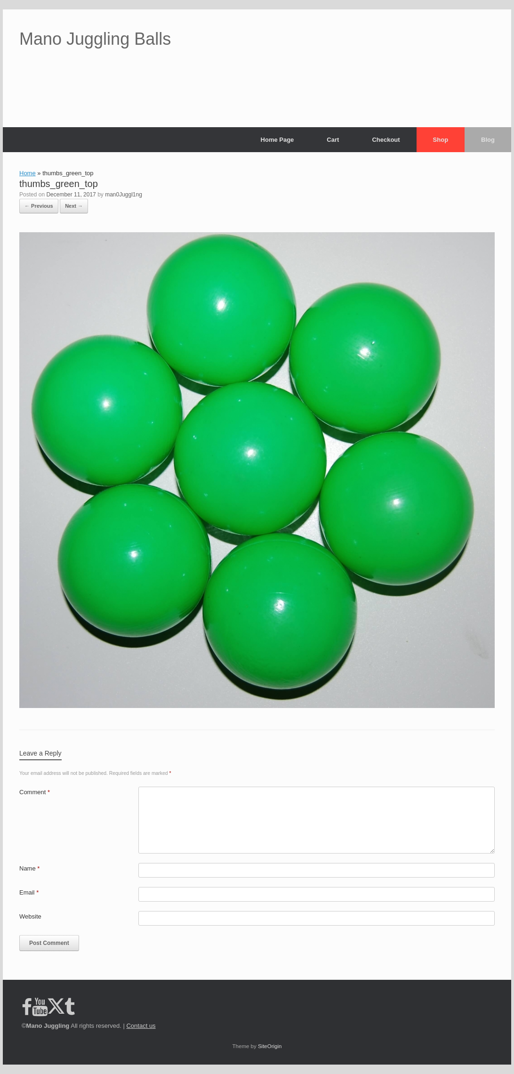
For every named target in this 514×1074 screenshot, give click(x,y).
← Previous (38, 206)
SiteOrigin (270, 1046)
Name (29, 868)
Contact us (140, 1025)
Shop (441, 139)
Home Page (277, 139)
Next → (74, 206)
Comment (34, 792)
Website (30, 916)
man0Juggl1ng (123, 194)
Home (27, 173)
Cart (333, 139)
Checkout (386, 139)
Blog (488, 139)
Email (29, 892)
